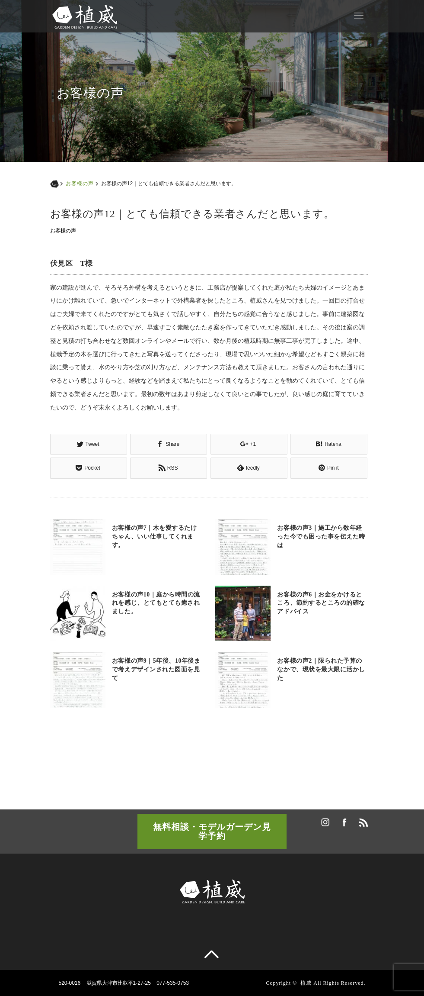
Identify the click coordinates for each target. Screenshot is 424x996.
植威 (306, 983)
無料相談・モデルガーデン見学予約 (212, 831)
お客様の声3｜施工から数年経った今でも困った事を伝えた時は (321, 536)
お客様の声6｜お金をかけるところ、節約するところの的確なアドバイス (321, 603)
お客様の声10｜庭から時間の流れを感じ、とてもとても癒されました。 (156, 603)
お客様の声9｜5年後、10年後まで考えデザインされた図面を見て (156, 669)
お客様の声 (80, 184)
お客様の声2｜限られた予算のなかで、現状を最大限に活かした (321, 669)
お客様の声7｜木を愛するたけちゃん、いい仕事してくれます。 (154, 536)
